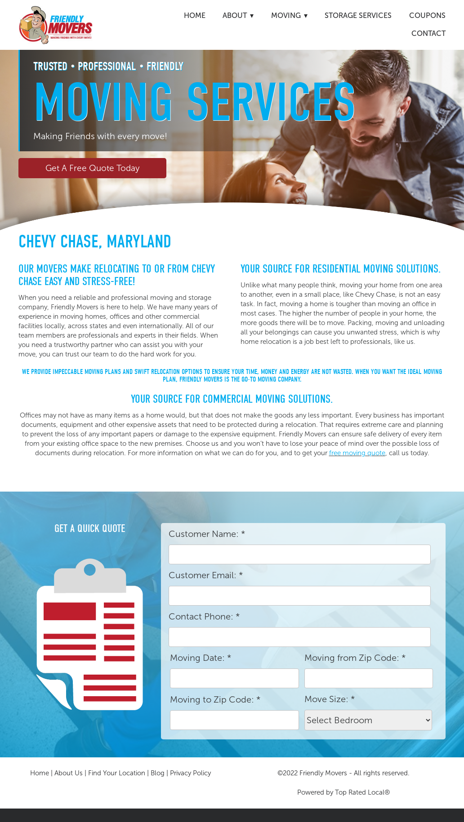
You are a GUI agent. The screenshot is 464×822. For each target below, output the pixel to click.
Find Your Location (116, 773)
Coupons (427, 15)
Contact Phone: (204, 616)
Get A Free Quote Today (92, 168)
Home (194, 15)
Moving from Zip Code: (355, 658)
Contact (428, 33)
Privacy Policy (190, 773)
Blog (158, 773)
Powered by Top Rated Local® (343, 792)
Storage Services (358, 15)
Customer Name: (207, 534)
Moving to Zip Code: (215, 699)
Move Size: (329, 699)
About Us (68, 773)
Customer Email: (206, 575)
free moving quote (357, 453)
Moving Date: (200, 658)
